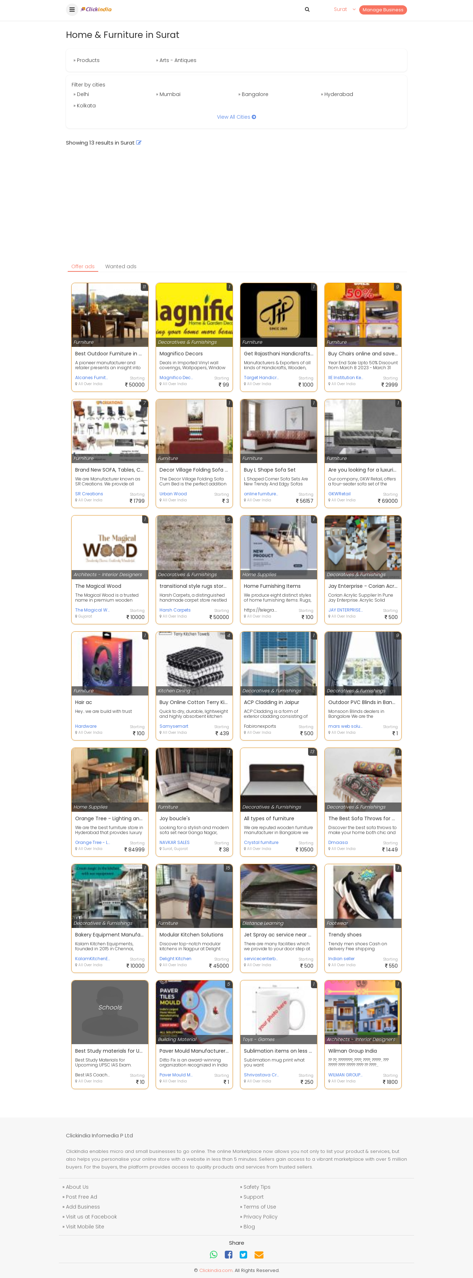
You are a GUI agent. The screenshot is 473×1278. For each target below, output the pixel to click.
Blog (249, 1226)
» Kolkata (84, 105)
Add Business (83, 1206)
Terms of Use (260, 1206)
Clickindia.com (216, 1270)
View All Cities (236, 116)
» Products (86, 60)
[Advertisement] (236, 207)
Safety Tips (257, 1186)
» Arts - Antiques (176, 60)
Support (254, 1196)
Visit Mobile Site (85, 1226)
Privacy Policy (261, 1216)
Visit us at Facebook (91, 1216)
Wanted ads (121, 266)
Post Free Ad (81, 1196)
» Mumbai (168, 94)
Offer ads (83, 266)
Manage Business (383, 9)
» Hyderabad (337, 94)
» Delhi (81, 94)
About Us (77, 1186)
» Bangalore (253, 94)
